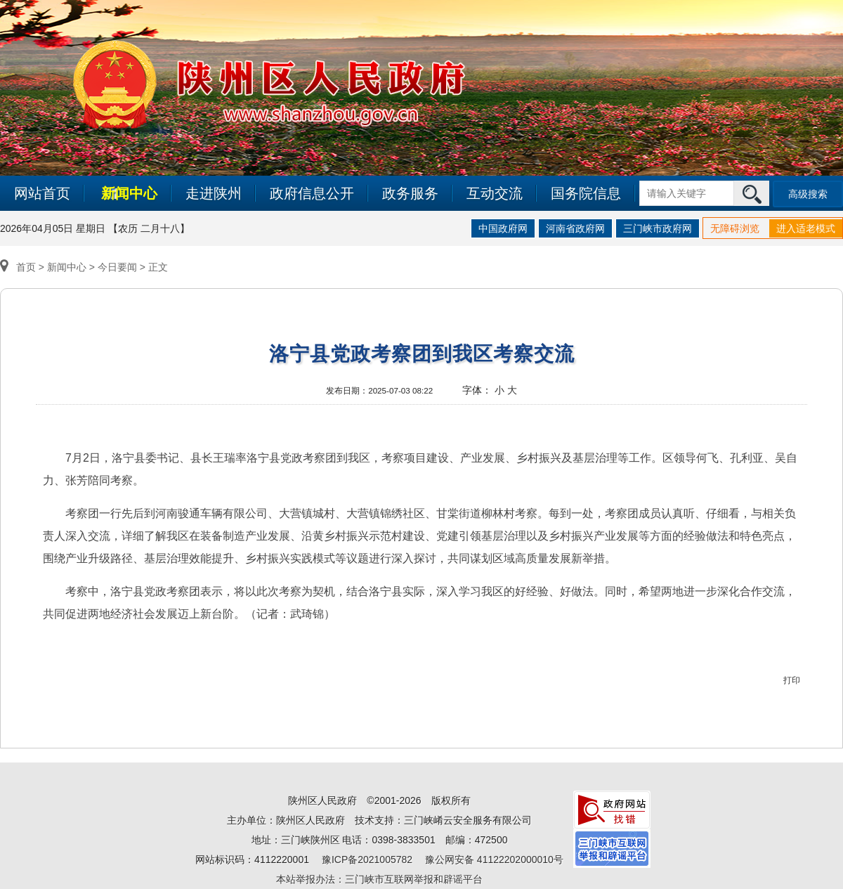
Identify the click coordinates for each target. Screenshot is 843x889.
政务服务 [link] (410, 193)
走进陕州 (213, 193)
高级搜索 (808, 194)
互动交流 (494, 193)
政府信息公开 (312, 193)
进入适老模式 (805, 228)
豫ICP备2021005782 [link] (367, 859)
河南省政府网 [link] (575, 228)
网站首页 (42, 193)
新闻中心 (129, 193)
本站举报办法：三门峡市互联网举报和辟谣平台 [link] (379, 879)
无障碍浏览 (734, 228)
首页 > (23, 267)
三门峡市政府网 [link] (657, 228)
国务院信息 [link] (586, 193)
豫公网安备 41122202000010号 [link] (494, 859)
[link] (612, 809)
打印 (791, 680)
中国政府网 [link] (503, 228)
